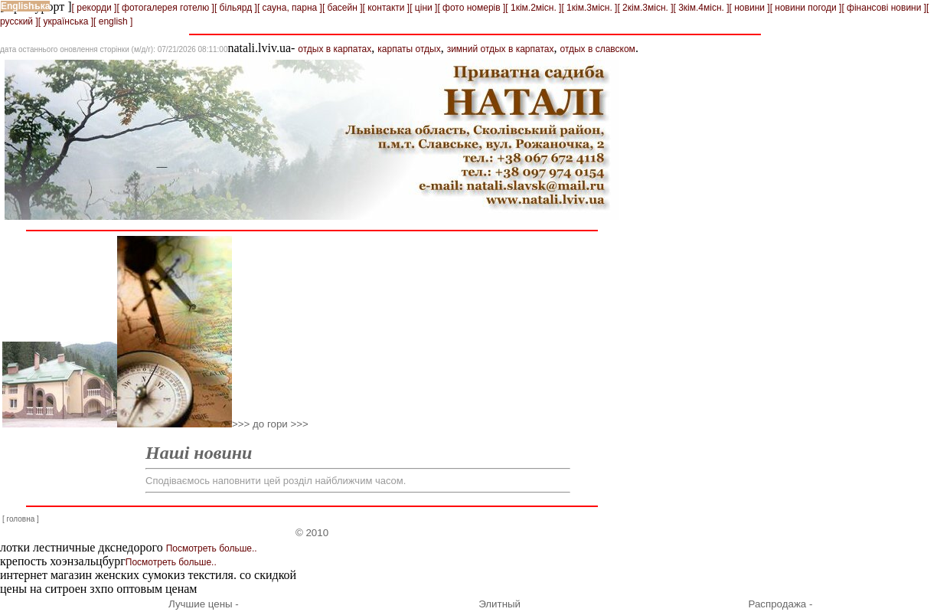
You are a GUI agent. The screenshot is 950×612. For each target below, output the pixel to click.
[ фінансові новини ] (883, 7)
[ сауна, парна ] (289, 7)
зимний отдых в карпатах (500, 49)
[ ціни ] (423, 7)
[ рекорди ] (94, 7)
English (17, 6)
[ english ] (112, 21)
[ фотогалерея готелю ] (165, 7)
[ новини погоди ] (806, 7)
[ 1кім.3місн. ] (589, 7)
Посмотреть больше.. (211, 548)
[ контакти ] (386, 7)
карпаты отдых (408, 49)
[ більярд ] (235, 7)
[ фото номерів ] (471, 7)
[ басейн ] (342, 7)
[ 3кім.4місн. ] (702, 7)
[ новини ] (750, 7)
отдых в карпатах (334, 49)
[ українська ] (65, 21)
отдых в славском (597, 49)
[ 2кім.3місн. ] (645, 7)
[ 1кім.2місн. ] (533, 7)
